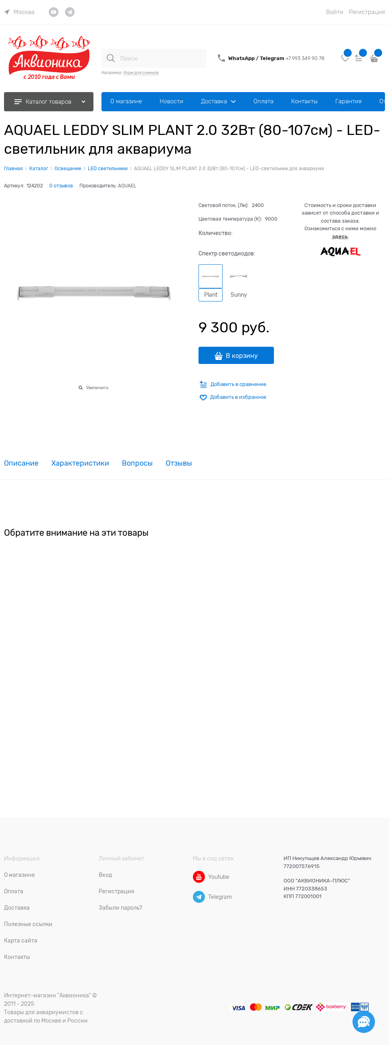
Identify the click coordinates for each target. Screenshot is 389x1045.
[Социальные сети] (364, 1022)
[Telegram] (199, 897)
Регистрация (367, 12)
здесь (340, 236)
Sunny (239, 294)
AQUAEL (127, 186)
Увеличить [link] (97, 387)
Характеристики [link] (80, 463)
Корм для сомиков (141, 72)
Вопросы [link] (137, 463)
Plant (210, 294)
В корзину (242, 356)
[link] (19, 12)
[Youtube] (199, 877)
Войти (334, 12)
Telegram (273, 58)
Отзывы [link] (179, 463)
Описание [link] (21, 463)
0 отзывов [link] (61, 186)
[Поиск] (110, 58)
